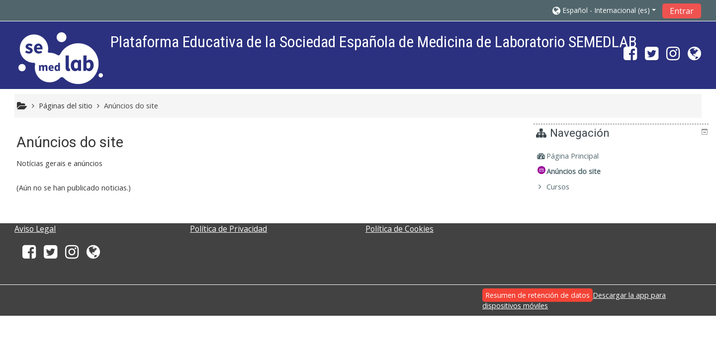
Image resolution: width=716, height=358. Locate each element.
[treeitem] (622, 156)
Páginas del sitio (65, 105)
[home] (60, 58)
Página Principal (580, 156)
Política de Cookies (399, 228)
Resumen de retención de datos (537, 295)
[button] (604, 10)
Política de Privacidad (228, 228)
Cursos (565, 186)
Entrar (682, 10)
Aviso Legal (35, 228)
